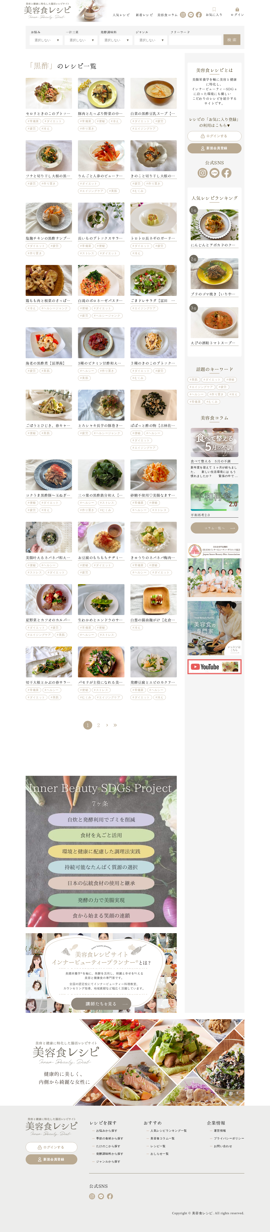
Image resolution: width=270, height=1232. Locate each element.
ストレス (88, 253)
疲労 (33, 128)
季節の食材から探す (110, 1138)
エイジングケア (145, 128)
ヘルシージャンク (56, 308)
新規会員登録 (213, 148)
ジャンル (142, 32)
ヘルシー (88, 370)
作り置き (88, 128)
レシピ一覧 (158, 1146)
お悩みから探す (107, 1130)
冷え (47, 128)
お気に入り (214, 11)
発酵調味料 (109, 32)
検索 (232, 39)
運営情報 (220, 1130)
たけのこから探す (108, 1146)
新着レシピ (144, 15)
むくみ (139, 190)
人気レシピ (121, 15)
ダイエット (54, 121)
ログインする (213, 136)
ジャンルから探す (108, 1161)
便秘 (102, 121)
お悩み (36, 32)
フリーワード (180, 32)
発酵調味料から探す (110, 1153)
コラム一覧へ (219, 528)
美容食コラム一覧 (163, 1138)
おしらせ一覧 (160, 1153)
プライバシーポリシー (229, 1138)
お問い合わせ (223, 1146)
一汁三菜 (72, 32)
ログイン (237, 11)
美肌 (114, 190)
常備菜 (34, 121)
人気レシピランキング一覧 (169, 1130)
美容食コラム (167, 15)
